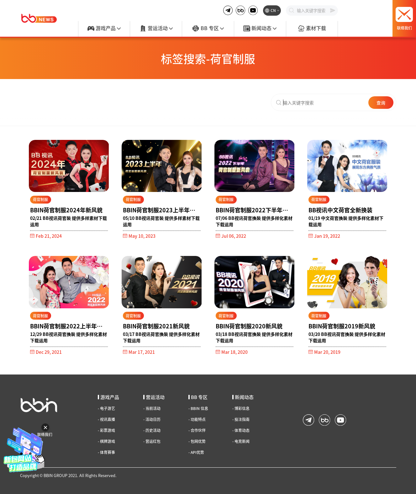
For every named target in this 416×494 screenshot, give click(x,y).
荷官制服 (40, 199)
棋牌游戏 (106, 441)
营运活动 (156, 28)
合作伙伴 (197, 430)
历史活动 (152, 430)
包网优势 (197, 441)
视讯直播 (106, 419)
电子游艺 (106, 408)
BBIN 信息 (198, 408)
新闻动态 (259, 28)
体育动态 (241, 430)
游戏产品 (104, 28)
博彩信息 (241, 408)
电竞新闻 (241, 441)
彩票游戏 (106, 430)
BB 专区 (208, 28)
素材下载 (312, 28)
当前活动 (152, 408)
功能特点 (197, 419)
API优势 (196, 452)
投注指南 (241, 419)
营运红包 (152, 441)
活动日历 (152, 419)
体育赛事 (106, 452)
